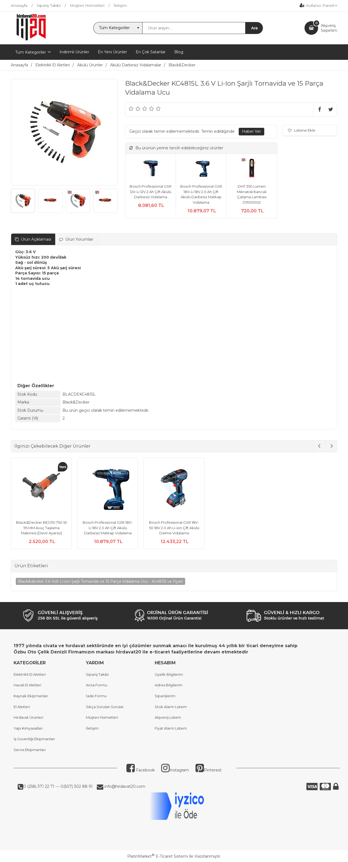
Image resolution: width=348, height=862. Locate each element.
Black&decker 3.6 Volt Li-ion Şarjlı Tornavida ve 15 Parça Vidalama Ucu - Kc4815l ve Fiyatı (100, 581)
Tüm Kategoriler (30, 52)
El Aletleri (22, 707)
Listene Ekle (301, 130)
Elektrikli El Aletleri (30, 674)
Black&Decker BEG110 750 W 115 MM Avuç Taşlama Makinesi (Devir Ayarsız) (41, 527)
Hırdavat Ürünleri (28, 717)
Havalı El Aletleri (27, 685)
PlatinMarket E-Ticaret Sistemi (157, 856)
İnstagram (175, 770)
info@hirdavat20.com (124, 786)
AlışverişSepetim (329, 28)
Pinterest (208, 770)
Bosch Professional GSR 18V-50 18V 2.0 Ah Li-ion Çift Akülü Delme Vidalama (174, 527)
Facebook (140, 770)
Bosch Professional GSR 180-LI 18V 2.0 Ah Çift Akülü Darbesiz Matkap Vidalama (108, 527)
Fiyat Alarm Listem (171, 728)
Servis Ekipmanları (30, 750)
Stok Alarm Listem (171, 707)
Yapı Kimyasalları (28, 728)
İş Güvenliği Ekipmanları (34, 739)
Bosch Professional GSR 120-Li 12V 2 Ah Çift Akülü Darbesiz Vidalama (151, 191)
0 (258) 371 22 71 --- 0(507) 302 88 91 (58, 786)
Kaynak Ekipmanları (31, 696)
